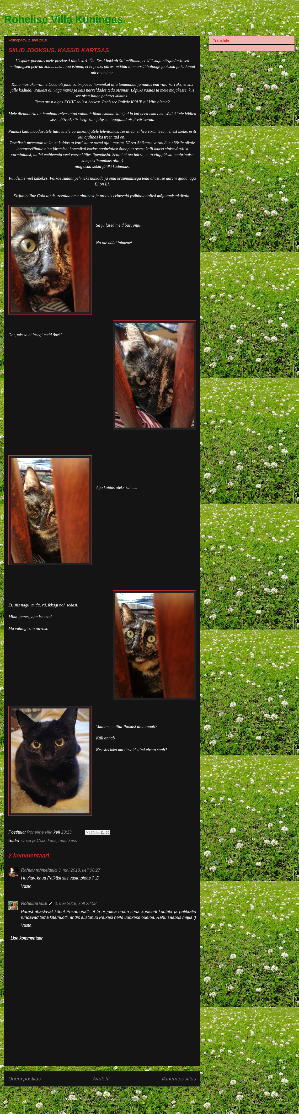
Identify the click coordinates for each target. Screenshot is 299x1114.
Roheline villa (34, 903)
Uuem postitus (24, 1078)
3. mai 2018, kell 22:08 (76, 903)
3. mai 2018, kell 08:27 (79, 870)
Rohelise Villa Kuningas (63, 19)
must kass (67, 840)
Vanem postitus (178, 1078)
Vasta (26, 886)
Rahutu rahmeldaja (39, 870)
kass (52, 840)
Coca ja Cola (33, 840)
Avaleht (101, 1078)
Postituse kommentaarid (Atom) (112, 1098)
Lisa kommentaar (26, 938)
